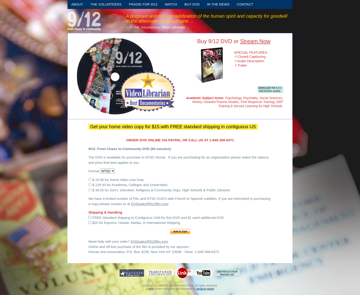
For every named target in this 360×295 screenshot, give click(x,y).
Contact (245, 4)
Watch (171, 4)
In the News (218, 4)
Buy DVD (192, 4)
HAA (151, 288)
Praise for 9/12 (143, 4)
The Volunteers (106, 4)
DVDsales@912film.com (150, 204)
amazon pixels (205, 288)
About (77, 4)
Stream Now (255, 41)
